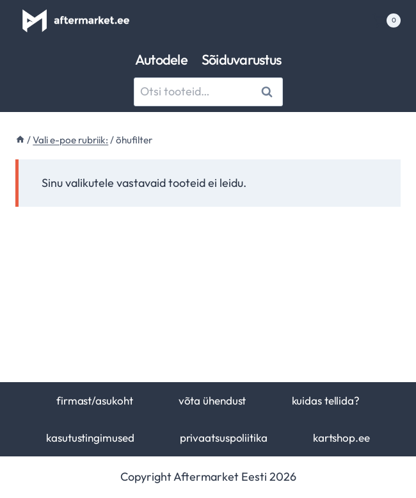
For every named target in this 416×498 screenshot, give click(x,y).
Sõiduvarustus (241, 59)
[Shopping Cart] (386, 20)
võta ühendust (212, 400)
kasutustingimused (90, 437)
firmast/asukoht (94, 400)
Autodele (161, 59)
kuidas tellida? (326, 400)
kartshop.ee (341, 437)
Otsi (269, 91)
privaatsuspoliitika (224, 437)
